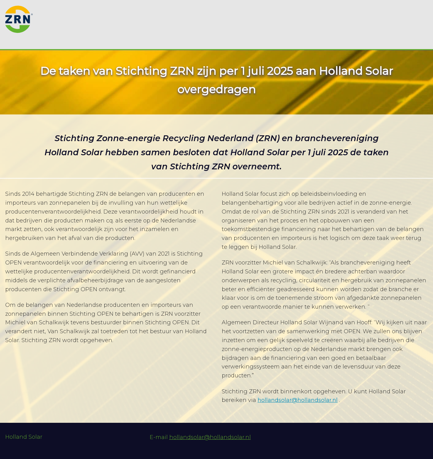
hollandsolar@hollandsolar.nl (298, 400)
